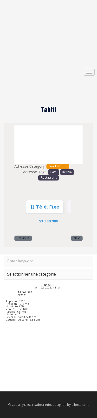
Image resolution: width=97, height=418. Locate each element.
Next (77, 238)
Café (53, 172)
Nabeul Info (42, 404)
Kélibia (67, 172)
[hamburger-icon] (89, 72)
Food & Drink (58, 166)
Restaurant (49, 177)
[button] (19, 144)
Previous (23, 238)
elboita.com (79, 404)
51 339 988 (48, 221)
